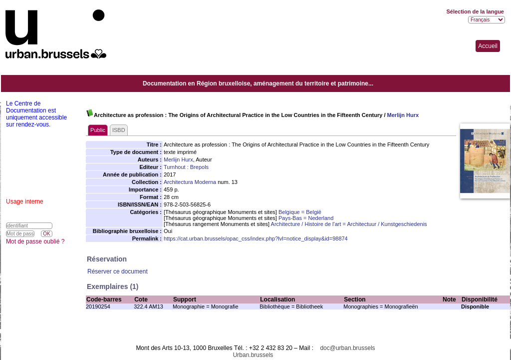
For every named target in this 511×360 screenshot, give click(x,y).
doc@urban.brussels (347, 348)
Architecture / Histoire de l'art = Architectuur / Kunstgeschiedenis (349, 224)
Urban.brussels (253, 355)
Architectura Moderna (190, 182)
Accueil (488, 46)
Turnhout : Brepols (186, 167)
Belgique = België (299, 212)
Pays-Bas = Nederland (305, 218)
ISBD (118, 130)
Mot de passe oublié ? (35, 241)
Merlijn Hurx (403, 115)
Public (97, 130)
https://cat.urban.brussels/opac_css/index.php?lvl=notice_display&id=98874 (256, 239)
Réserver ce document (117, 271)
